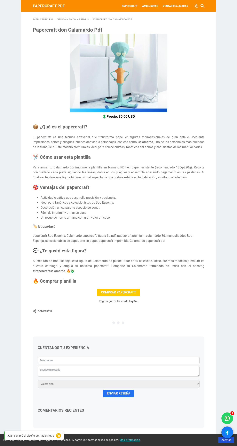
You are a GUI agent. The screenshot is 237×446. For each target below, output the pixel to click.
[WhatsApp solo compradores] (227, 418)
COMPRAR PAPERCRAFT (118, 292)
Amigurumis (150, 5)
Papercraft (130, 5)
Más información (130, 440)
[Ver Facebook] (227, 432)
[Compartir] (42, 311)
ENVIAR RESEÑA (118, 393)
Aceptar (226, 440)
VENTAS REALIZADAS (175, 5)
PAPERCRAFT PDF (49, 6)
